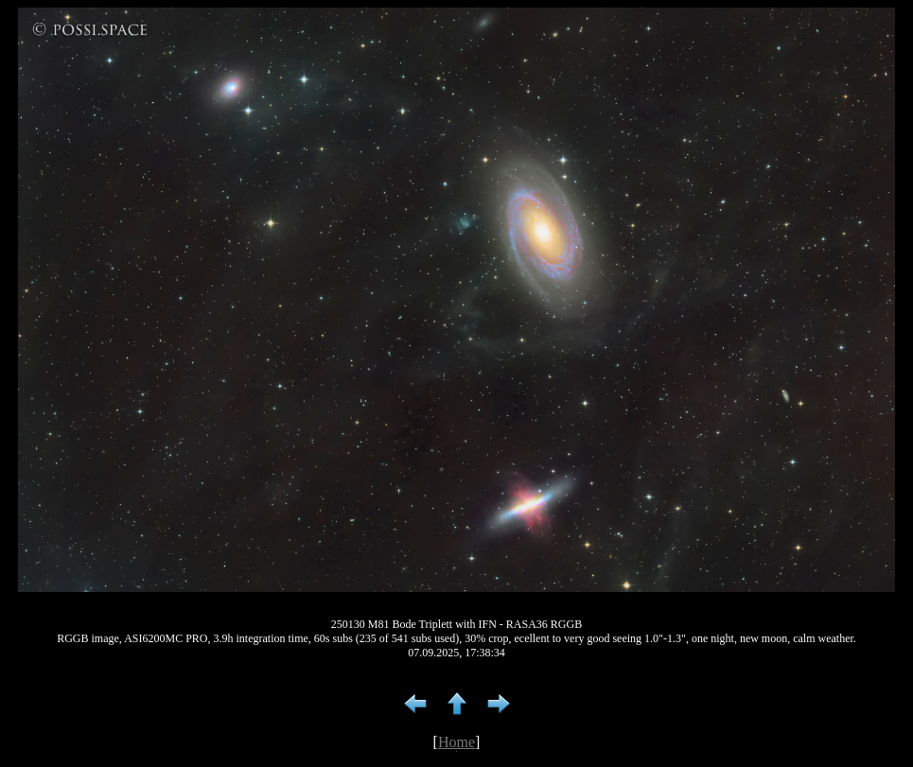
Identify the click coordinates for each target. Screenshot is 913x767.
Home (456, 742)
